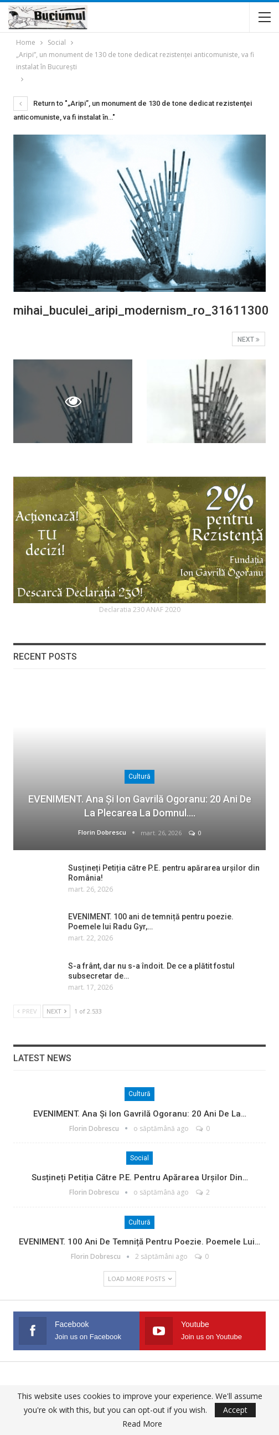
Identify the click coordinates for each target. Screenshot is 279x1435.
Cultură (139, 776)
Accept (235, 1410)
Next (248, 339)
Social (139, 1158)
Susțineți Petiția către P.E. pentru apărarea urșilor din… (140, 1177)
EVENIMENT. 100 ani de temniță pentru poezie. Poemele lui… (139, 1242)
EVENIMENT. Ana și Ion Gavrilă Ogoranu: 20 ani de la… (139, 1114)
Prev (27, 1011)
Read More (142, 1424)
